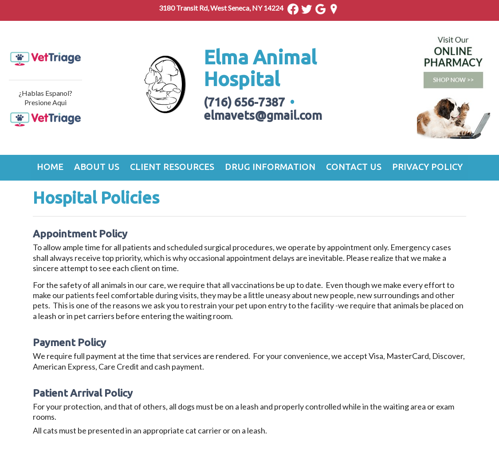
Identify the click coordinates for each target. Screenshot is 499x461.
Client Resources (172, 167)
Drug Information (270, 167)
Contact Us (353, 167)
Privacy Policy (427, 167)
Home (50, 167)
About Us (96, 167)
